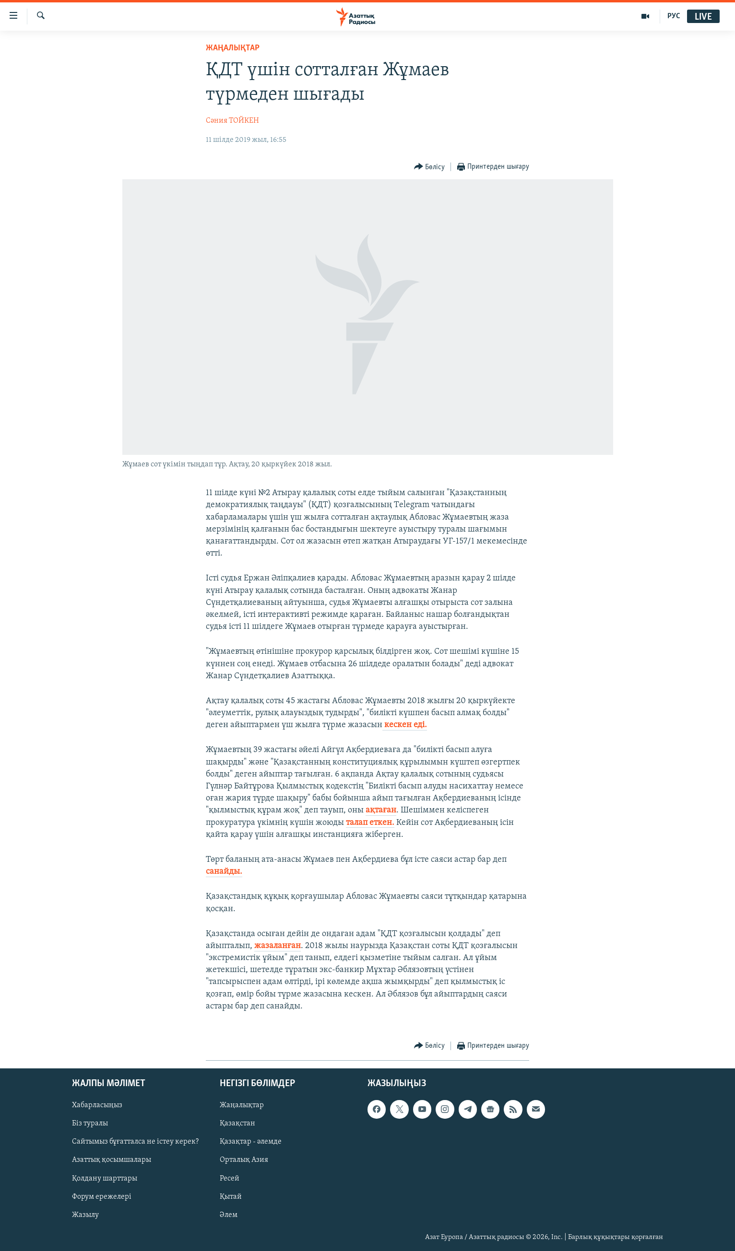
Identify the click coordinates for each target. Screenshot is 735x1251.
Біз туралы (90, 1124)
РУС (673, 16)
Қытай (231, 1197)
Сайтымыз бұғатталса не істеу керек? (135, 1142)
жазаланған (277, 945)
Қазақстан (237, 1124)
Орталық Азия (244, 1160)
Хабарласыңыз (97, 1105)
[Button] (429, 167)
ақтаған (381, 810)
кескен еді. (404, 725)
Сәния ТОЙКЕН (232, 121)
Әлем (228, 1215)
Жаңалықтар (242, 1105)
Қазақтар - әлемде (251, 1142)
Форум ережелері (101, 1197)
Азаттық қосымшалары (111, 1160)
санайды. (224, 871)
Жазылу (85, 1215)
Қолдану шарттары (104, 1178)
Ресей (229, 1178)
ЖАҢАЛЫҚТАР (233, 48)
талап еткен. (370, 822)
